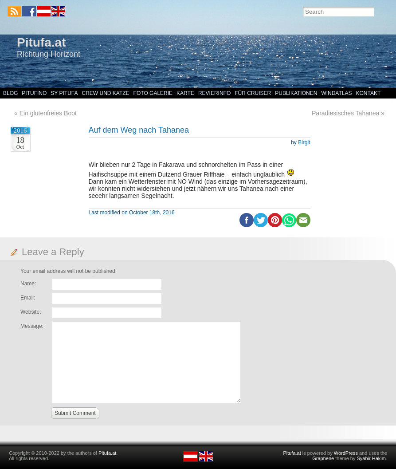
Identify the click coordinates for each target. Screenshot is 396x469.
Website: (30, 312)
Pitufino (34, 93)
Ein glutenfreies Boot (48, 113)
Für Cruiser (253, 93)
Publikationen (296, 93)
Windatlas (336, 93)
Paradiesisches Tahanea (345, 113)
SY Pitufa (64, 93)
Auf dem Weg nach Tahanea (139, 130)
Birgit (304, 142)
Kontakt (368, 93)
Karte (185, 93)
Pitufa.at (41, 42)
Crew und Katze (105, 93)
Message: (31, 326)
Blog (10, 93)
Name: (28, 283)
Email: (27, 298)
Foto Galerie (153, 93)
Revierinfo (214, 93)
